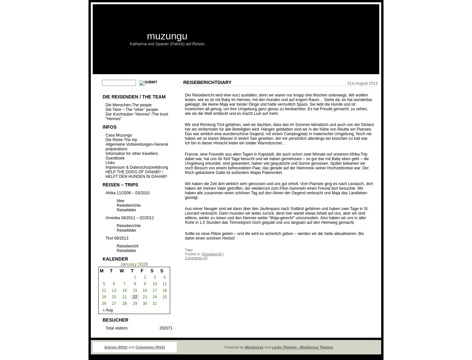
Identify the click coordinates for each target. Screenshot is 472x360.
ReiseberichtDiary (207, 82)
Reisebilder (126, 210)
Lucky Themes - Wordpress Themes (302, 347)
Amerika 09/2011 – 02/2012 (130, 218)
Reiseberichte (129, 205)
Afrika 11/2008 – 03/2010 (127, 193)
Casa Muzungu (119, 135)
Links (110, 162)
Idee (120, 201)
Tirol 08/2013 (117, 238)
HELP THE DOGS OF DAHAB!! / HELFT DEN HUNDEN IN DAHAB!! (136, 174)
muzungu (167, 36)
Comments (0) (196, 258)
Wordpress (254, 347)
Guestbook (115, 158)
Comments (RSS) (150, 347)
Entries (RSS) (116, 347)
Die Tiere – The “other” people (132, 109)
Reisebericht (128, 246)
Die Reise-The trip (121, 140)
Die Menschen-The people (129, 105)
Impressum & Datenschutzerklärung (137, 167)
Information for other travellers (132, 153)
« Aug (108, 310)
